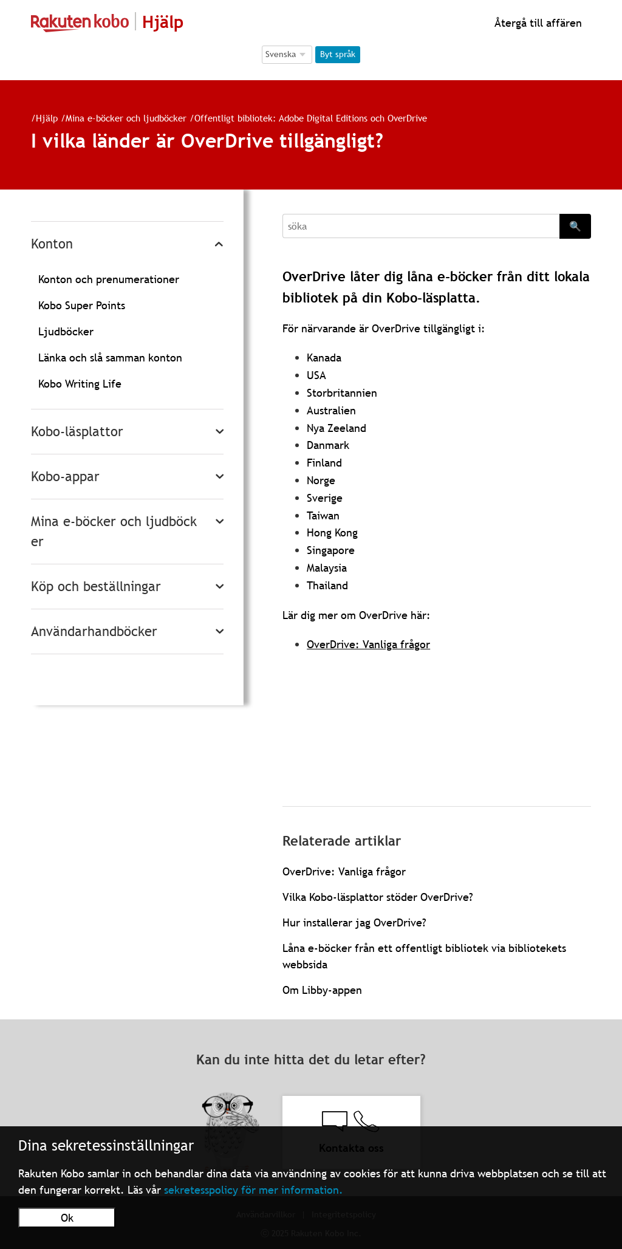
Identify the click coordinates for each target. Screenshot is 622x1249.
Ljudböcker (66, 331)
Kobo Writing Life (79, 384)
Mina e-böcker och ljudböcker (126, 118)
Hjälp (47, 118)
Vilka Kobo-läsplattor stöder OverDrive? (377, 897)
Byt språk (337, 54)
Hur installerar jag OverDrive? (354, 922)
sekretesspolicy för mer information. (253, 1190)
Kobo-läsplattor (77, 431)
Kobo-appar (65, 476)
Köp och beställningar (96, 586)
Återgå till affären (536, 23)
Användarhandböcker (94, 631)
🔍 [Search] (575, 226)
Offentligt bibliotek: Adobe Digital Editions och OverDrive (310, 118)
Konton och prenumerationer (108, 279)
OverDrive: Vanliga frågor (368, 644)
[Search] (420, 226)
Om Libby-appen (322, 990)
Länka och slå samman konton (110, 357)
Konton (52, 244)
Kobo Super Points (81, 305)
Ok (67, 1218)
